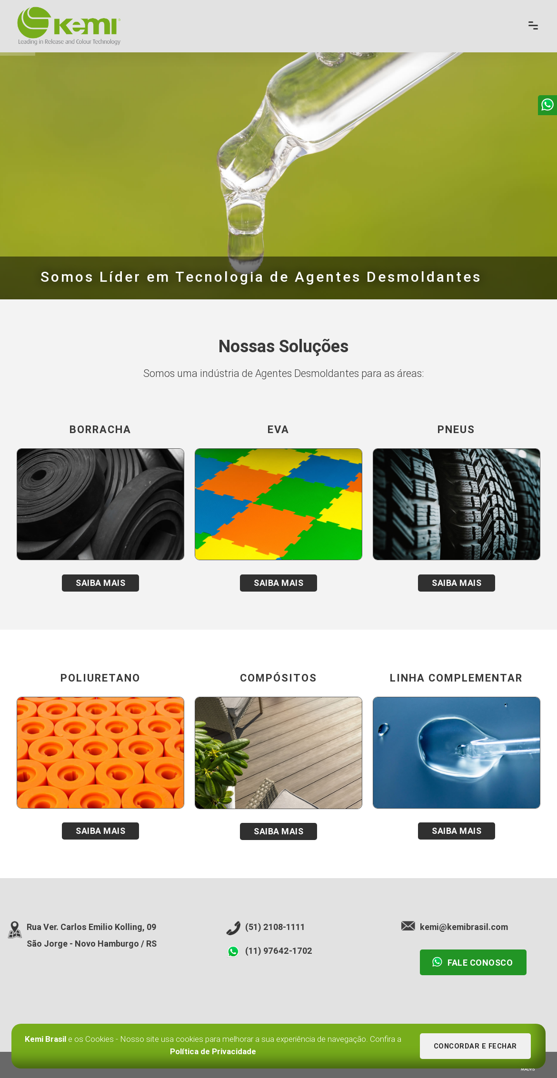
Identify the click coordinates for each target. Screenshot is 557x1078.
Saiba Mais (100, 583)
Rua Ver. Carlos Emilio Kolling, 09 (91, 927)
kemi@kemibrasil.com (464, 927)
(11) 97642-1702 (278, 951)
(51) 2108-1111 (275, 927)
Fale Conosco (472, 962)
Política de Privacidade (213, 1051)
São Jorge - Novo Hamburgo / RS (92, 944)
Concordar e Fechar (475, 1046)
